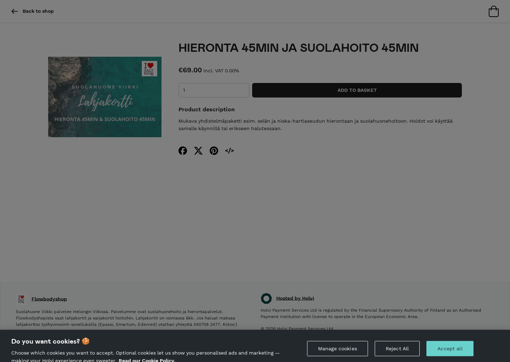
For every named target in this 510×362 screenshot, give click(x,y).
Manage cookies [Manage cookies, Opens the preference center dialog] (337, 350)
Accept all (449, 350)
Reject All (397, 350)
